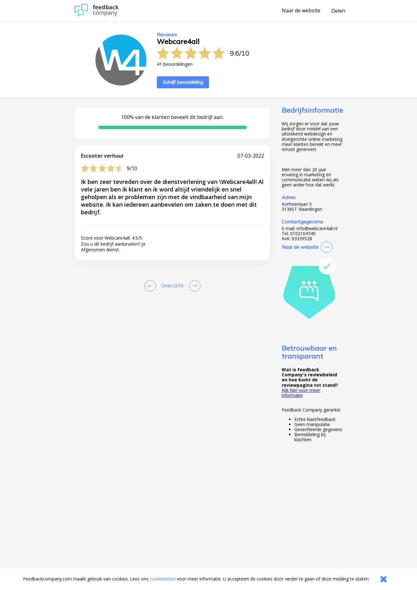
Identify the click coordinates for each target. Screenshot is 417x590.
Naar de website (301, 11)
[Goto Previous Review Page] (151, 286)
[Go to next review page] (193, 286)
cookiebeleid (162, 579)
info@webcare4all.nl (317, 228)
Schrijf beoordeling (183, 82)
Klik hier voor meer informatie (301, 392)
